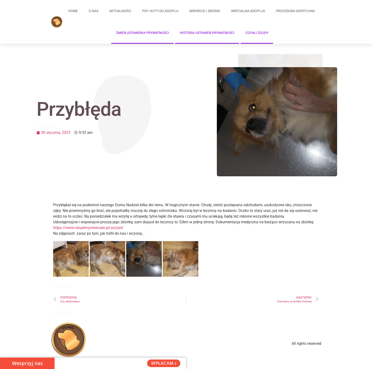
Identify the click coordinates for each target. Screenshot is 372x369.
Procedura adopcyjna (295, 11)
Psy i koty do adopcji (160, 11)
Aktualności (120, 11)
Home (73, 11)
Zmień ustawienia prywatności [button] (142, 33)
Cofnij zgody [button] (256, 33)
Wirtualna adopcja (248, 11)
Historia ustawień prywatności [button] (207, 33)
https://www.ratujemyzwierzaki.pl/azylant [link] (88, 227)
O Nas (93, 11)
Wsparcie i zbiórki (204, 11)
